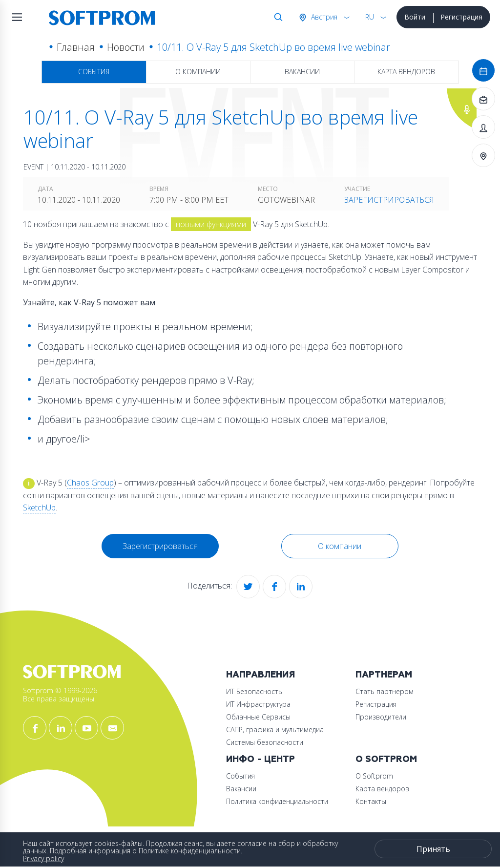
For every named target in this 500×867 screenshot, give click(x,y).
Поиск (276, 17)
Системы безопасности (264, 742)
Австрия (323, 16)
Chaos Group (90, 482)
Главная (76, 47)
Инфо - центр (260, 759)
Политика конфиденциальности (277, 801)
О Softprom (386, 759)
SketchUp (39, 507)
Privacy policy (43, 858)
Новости (126, 47)
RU (369, 16)
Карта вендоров (406, 71)
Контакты (370, 801)
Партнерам (383, 674)
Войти (414, 16)
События (93, 71)
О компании (198, 71)
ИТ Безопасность (254, 691)
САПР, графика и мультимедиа (275, 729)
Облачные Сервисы (258, 716)
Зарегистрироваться (389, 199)
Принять (433, 849)
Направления (260, 674)
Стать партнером (384, 691)
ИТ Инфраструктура (258, 704)
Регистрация (461, 16)
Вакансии (302, 71)
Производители (380, 716)
